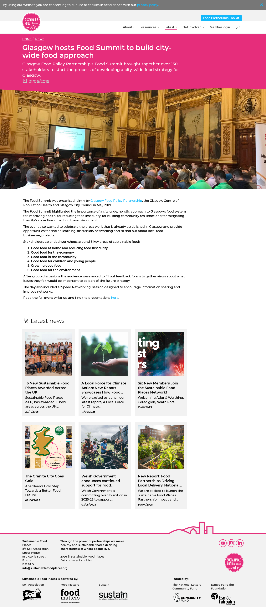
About (129, 27)
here (114, 298)
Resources (150, 27)
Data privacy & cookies (76, 560)
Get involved (193, 27)
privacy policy (147, 5)
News (39, 39)
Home (27, 39)
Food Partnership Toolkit (221, 18)
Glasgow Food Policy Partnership (116, 201)
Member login (220, 27)
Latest (171, 27)
